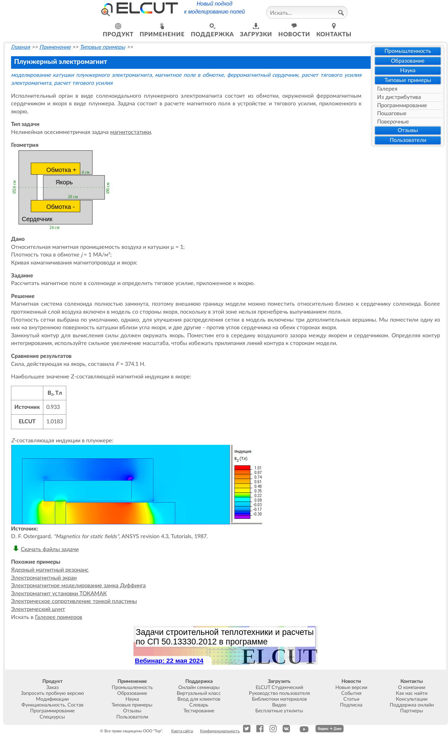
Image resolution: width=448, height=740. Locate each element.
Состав (75, 705)
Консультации (411, 699)
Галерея (387, 89)
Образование (408, 61)
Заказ (52, 687)
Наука (407, 70)
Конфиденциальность (220, 731)
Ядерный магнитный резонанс (50, 570)
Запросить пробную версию (52, 693)
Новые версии (351, 687)
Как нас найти (411, 693)
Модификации (52, 699)
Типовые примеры (407, 80)
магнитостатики (130, 132)
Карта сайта (182, 731)
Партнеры (411, 710)
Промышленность (407, 51)
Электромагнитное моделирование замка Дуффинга (78, 585)
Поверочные (393, 121)
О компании (411, 687)
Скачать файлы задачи (50, 549)
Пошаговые (392, 113)
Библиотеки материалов (279, 699)
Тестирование (198, 710)
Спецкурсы (52, 717)
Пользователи (408, 140)
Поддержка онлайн (412, 705)
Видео (279, 705)
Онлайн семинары (199, 687)
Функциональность (43, 705)
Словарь (198, 705)
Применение (55, 47)
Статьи (351, 699)
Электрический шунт (38, 609)
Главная (20, 47)
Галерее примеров (58, 617)
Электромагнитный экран (44, 578)
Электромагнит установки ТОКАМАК (59, 593)
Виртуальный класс (199, 693)
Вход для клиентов (198, 699)
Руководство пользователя (279, 693)
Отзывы (408, 130)
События (351, 693)
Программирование (402, 105)
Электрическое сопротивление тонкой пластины (74, 601)
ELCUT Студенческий (279, 687)
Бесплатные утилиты (279, 710)
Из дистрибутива (399, 97)
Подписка (351, 705)
